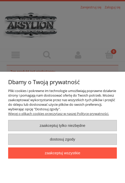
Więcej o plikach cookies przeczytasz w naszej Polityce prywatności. (58, 113)
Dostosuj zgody (62, 139)
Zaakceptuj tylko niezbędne (62, 125)
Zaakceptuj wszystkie (62, 153)
